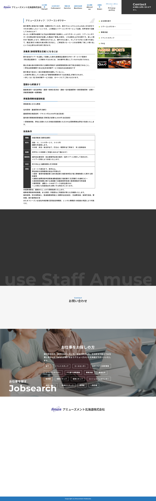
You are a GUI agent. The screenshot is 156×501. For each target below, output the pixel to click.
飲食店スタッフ (68, 385)
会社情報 (90, 7)
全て (47, 366)
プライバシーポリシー (111, 7)
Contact (142, 7)
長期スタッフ (51, 385)
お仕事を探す (55, 7)
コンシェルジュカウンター (99, 379)
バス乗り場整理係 (73, 372)
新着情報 (99, 7)
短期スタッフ (62, 379)
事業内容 (67, 7)
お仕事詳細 (44, 7)
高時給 (82, 385)
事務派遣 (103, 32)
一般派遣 (93, 385)
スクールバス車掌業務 (100, 366)
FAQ (102, 43)
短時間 (48, 379)
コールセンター (80, 366)
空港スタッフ (78, 379)
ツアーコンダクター (107, 27)
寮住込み (102, 372)
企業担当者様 (78, 7)
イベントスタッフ (106, 38)
